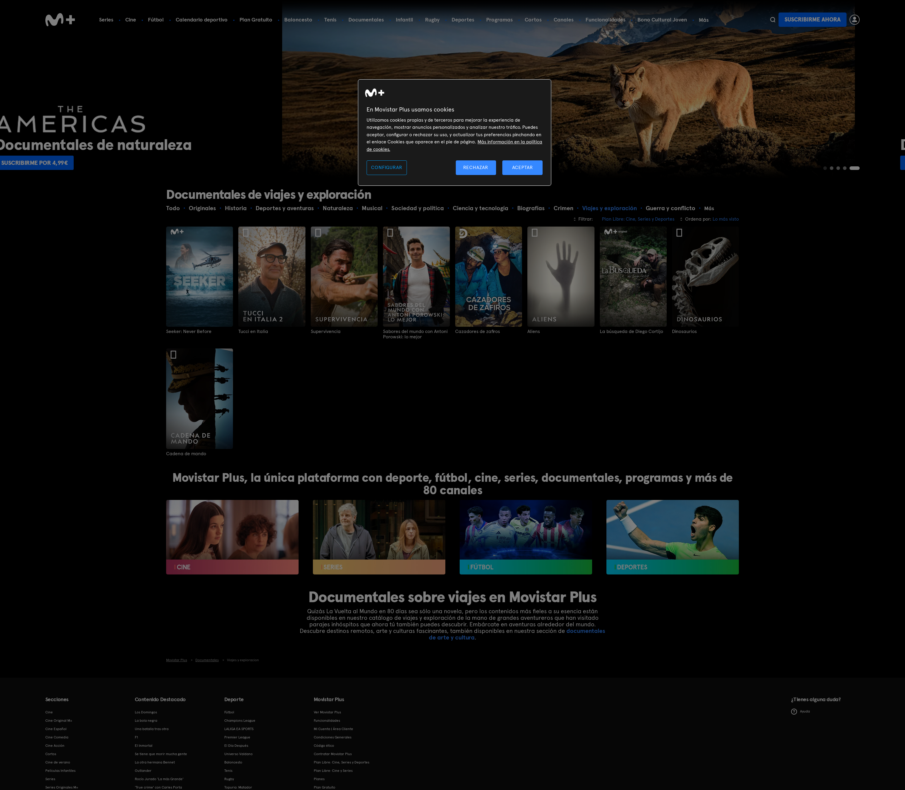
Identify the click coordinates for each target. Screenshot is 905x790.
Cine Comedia (56, 737)
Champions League (239, 720)
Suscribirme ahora (812, 19)
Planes (319, 779)
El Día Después (236, 745)
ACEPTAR (522, 167)
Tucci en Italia (253, 331)
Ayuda (800, 712)
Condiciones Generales (332, 737)
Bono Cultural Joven (662, 19)
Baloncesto (298, 19)
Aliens (533, 331)
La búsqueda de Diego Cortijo (631, 331)
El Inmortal (143, 745)
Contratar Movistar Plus (333, 754)
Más (704, 20)
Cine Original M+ (58, 720)
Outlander (143, 771)
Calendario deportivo (202, 19)
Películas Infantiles (60, 771)
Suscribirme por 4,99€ (84, 162)
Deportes (463, 19)
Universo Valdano (238, 754)
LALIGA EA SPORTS (239, 729)
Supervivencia (326, 331)
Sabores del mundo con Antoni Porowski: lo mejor (415, 334)
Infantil (404, 19)
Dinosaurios (684, 331)
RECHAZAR (475, 167)
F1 (136, 737)
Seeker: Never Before (188, 331)
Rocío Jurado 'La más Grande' (159, 779)
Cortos (533, 19)
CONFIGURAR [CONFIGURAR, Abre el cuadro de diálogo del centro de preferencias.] (386, 167)
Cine (130, 19)
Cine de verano (57, 762)
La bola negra (146, 720)
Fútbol (156, 19)
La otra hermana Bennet (155, 762)
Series (106, 19)
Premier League (237, 737)
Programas (499, 19)
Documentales (366, 19)
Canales (564, 19)
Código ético (324, 745)
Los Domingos (146, 712)
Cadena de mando (186, 453)
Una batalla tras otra (152, 729)
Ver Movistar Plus (327, 712)
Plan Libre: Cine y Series (333, 771)
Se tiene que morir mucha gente (161, 754)
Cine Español (56, 729)
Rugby (432, 19)
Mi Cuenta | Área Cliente (333, 729)
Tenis (330, 19)
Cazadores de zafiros (477, 331)
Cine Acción (54, 745)
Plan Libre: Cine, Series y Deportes (341, 762)
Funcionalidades (606, 19)
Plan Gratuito (256, 19)
